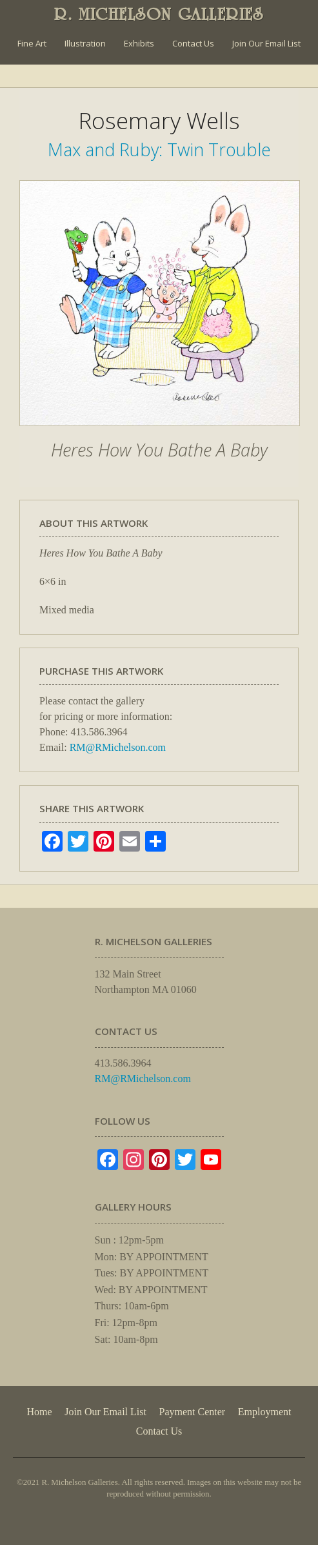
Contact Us (193, 43)
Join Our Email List (266, 43)
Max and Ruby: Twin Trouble (159, 149)
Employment (265, 1411)
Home (39, 1411)
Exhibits (139, 43)
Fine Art (31, 43)
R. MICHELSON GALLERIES (159, 14)
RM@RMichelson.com (118, 747)
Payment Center (192, 1411)
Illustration (85, 43)
